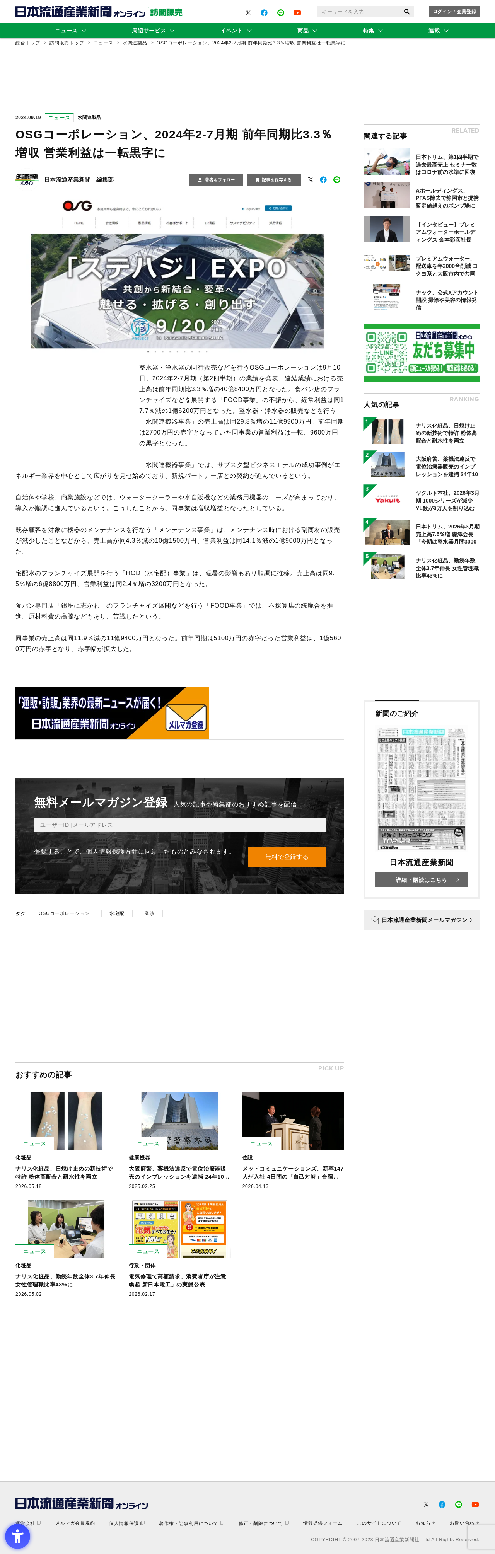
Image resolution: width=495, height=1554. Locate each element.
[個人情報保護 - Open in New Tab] (127, 1524)
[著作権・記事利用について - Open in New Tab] (191, 1524)
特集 (368, 30)
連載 (434, 30)
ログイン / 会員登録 (454, 11)
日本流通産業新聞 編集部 (79, 179)
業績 (150, 914)
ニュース (66, 30)
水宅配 (116, 914)
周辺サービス (149, 30)
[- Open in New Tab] (248, 12)
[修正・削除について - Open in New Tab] (264, 1524)
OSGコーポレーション (64, 914)
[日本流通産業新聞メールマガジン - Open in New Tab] (422, 920)
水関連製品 (135, 43)
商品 (303, 30)
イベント (231, 30)
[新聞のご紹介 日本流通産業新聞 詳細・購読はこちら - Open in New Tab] (422, 799)
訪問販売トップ (67, 43)
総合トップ (27, 43)
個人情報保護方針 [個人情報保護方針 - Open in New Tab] (112, 851)
